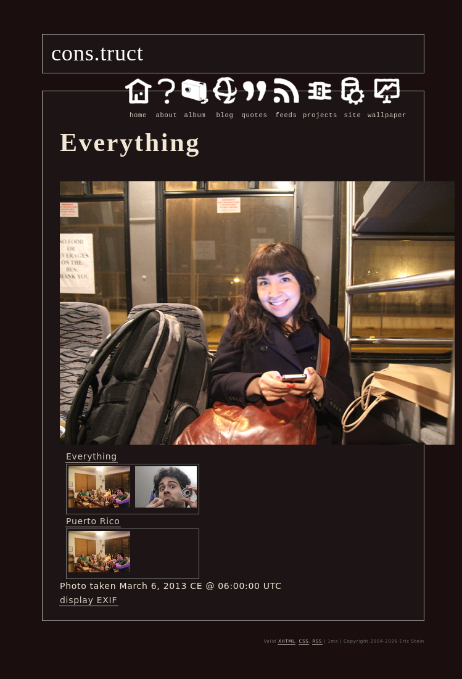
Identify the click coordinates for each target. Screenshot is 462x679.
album (194, 108)
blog (225, 108)
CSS (304, 640)
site (352, 108)
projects (320, 108)
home (138, 108)
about (166, 108)
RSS (317, 640)
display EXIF (88, 599)
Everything (91, 456)
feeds (286, 108)
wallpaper (387, 108)
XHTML (286, 640)
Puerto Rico (93, 520)
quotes (254, 108)
